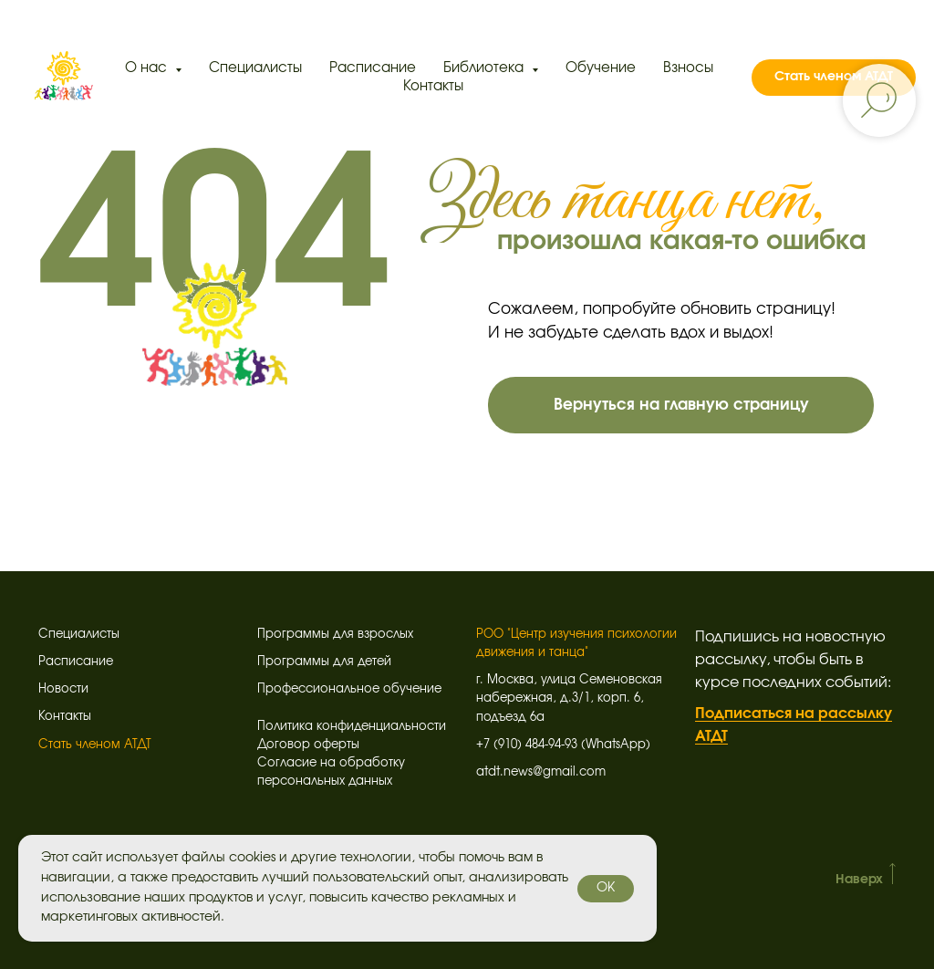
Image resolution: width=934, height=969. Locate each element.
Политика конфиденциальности (351, 727)
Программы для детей (324, 662)
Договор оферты (308, 745)
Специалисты (255, 68)
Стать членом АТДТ (94, 745)
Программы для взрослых (335, 635)
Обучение (601, 68)
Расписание (372, 68)
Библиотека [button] (485, 68)
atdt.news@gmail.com (541, 772)
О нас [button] (148, 68)
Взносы (688, 68)
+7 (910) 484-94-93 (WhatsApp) (563, 745)
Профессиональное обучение (349, 689)
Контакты (433, 86)
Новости (63, 689)
